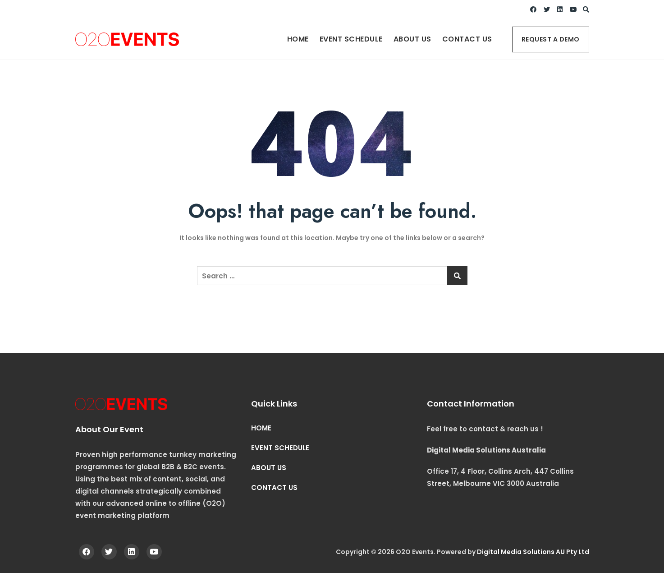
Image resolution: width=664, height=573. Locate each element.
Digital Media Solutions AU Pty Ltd (533, 551)
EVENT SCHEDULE (351, 39)
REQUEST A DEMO (551, 39)
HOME (298, 39)
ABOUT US (412, 39)
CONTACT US (467, 39)
